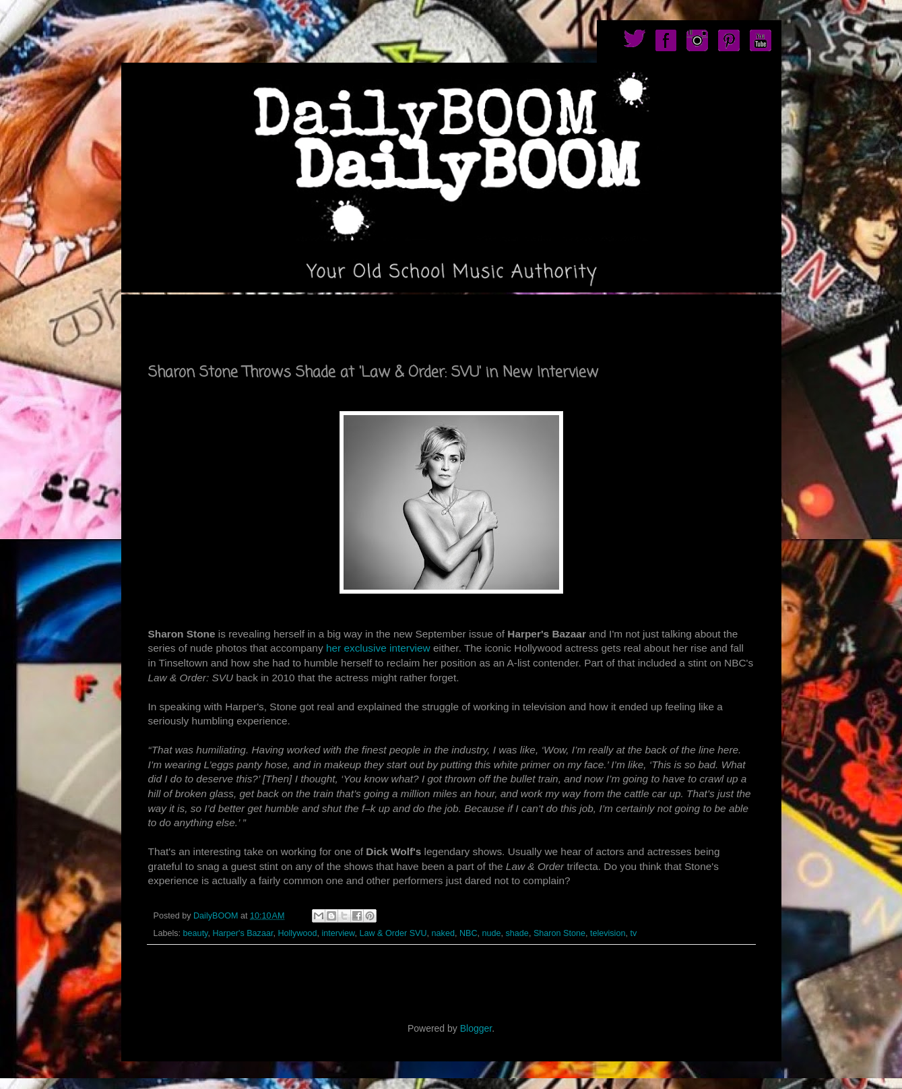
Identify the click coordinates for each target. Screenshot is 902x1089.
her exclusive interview (378, 648)
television (608, 933)
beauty (195, 933)
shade (517, 933)
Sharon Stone (559, 933)
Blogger (476, 1028)
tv (633, 933)
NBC (468, 933)
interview (338, 933)
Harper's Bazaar (243, 933)
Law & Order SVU (393, 933)
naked (443, 933)
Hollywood (297, 933)
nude (491, 933)
